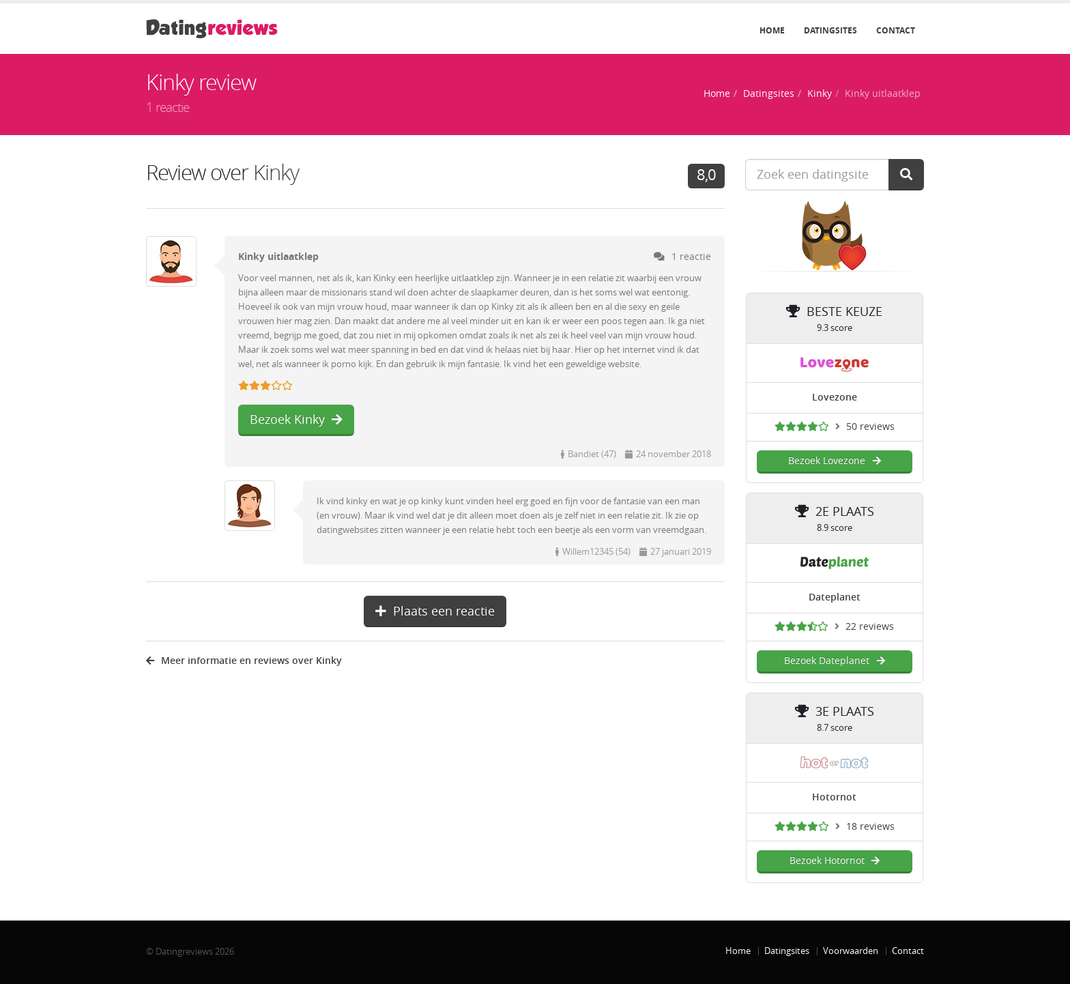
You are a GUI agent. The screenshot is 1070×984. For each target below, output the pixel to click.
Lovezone (834, 397)
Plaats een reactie (435, 611)
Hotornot (834, 797)
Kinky (819, 94)
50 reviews (870, 427)
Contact (895, 30)
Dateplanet (835, 597)
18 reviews (870, 827)
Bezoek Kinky (296, 419)
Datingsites (830, 30)
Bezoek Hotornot (835, 861)
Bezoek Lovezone (834, 461)
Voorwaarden (850, 951)
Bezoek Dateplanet (834, 661)
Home (772, 30)
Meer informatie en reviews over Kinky (244, 661)
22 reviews (869, 627)
